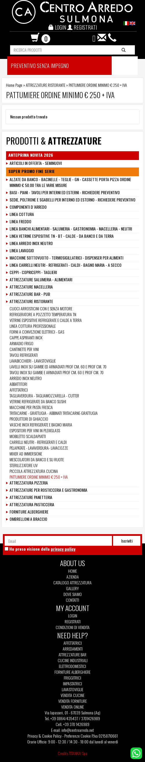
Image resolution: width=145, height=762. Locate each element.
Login (72, 616)
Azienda (72, 577)
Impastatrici (72, 684)
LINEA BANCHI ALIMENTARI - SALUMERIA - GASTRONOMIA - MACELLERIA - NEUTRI (71, 229)
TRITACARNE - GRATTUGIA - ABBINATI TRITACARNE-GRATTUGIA (54, 413)
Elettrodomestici (72, 666)
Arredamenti (73, 649)
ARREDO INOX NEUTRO (26, 378)
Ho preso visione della (42, 549)
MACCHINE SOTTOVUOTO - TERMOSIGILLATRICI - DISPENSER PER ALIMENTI (66, 258)
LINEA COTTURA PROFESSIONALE (33, 326)
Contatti (72, 600)
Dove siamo (73, 594)
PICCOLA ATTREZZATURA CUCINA (34, 471)
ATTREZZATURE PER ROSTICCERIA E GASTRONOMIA (48, 490)
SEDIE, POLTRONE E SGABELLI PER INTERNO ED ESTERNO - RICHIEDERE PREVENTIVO (72, 200)
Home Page (14, 85)
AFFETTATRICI (19, 390)
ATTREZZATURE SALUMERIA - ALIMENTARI (41, 279)
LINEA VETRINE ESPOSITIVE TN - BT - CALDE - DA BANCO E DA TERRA (62, 236)
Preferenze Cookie (77, 736)
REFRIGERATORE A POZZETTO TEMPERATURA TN (43, 314)
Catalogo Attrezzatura (72, 583)
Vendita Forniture (72, 701)
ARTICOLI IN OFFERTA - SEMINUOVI (36, 163)
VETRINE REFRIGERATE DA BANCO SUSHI (38, 401)
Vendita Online (72, 707)
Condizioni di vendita (73, 627)
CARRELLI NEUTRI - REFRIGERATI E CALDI (38, 442)
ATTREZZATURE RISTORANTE (45, 85)
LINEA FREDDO (20, 221)
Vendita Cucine (72, 695)
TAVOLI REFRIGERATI (24, 355)
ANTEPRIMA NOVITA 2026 (30, 155)
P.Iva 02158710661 (105, 736)
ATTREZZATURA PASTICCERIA (32, 504)
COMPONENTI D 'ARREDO (28, 207)
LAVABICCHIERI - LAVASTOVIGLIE (33, 361)
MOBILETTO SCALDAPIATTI (28, 436)
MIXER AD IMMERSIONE (26, 454)
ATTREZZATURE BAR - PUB (30, 294)
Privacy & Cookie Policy (44, 736)
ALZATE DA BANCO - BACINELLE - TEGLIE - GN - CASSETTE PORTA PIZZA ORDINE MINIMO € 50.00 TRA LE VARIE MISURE (70, 182)
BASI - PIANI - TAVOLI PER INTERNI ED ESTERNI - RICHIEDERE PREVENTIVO (65, 192)
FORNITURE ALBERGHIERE (29, 512)
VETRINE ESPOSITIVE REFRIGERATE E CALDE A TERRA (46, 320)
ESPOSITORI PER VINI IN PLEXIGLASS (35, 430)
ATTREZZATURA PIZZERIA (29, 483)
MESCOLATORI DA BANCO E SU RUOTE (37, 459)
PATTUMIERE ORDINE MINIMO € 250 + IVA (39, 477)
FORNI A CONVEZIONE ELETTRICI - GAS (37, 332)
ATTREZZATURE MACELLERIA (31, 287)
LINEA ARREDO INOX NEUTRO (31, 243)
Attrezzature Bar (72, 654)
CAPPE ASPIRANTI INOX (26, 337)
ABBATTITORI (18, 384)
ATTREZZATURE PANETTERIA (31, 497)
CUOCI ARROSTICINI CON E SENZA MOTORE (41, 308)
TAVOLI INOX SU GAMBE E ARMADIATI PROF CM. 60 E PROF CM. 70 (57, 372)
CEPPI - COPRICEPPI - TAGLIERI (33, 272)
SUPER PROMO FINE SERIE (31, 171)
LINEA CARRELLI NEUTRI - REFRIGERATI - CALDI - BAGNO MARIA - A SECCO (66, 265)
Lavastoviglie (72, 689)
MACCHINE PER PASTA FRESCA (31, 407)
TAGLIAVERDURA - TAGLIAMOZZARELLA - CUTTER (44, 395)
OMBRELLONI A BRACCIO (28, 519)
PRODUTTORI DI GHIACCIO (29, 419)
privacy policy (63, 549)
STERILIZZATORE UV (24, 465)
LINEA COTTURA (22, 214)
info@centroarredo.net (77, 730)
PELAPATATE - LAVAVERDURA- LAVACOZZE (39, 448)
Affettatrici (73, 643)
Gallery (72, 588)
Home (72, 571)
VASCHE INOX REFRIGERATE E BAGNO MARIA (41, 424)
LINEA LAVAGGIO (22, 250)
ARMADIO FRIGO (21, 343)
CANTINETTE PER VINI (24, 349)
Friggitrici (72, 678)
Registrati (73, 621)
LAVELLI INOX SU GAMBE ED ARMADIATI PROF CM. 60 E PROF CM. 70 (58, 366)
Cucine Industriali (73, 660)
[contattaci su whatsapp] (136, 753)
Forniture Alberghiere (72, 672)
